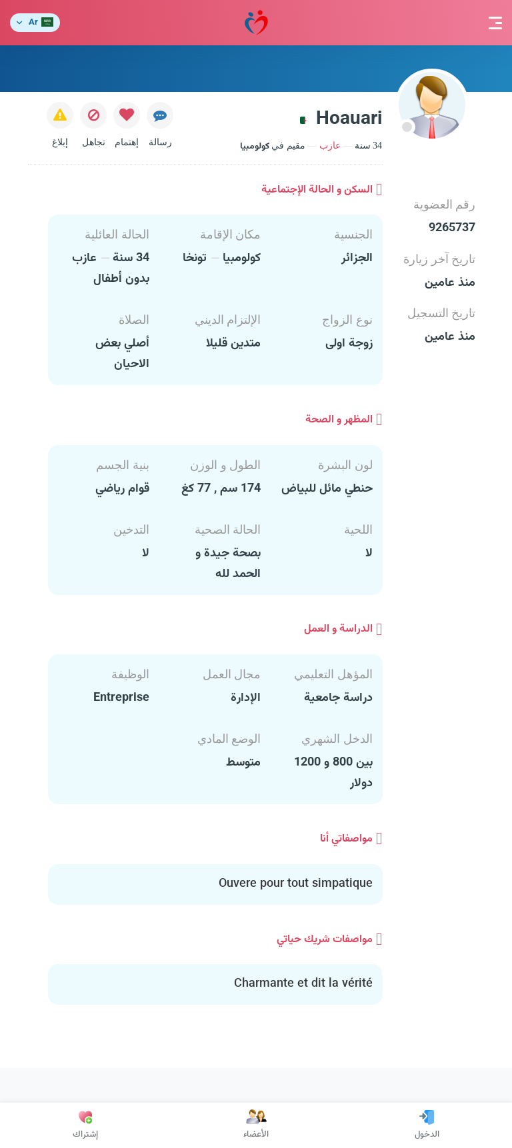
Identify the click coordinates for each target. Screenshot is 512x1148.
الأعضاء (256, 1125)
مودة (256, 23)
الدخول (427, 1125)
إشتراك (85, 1125)
